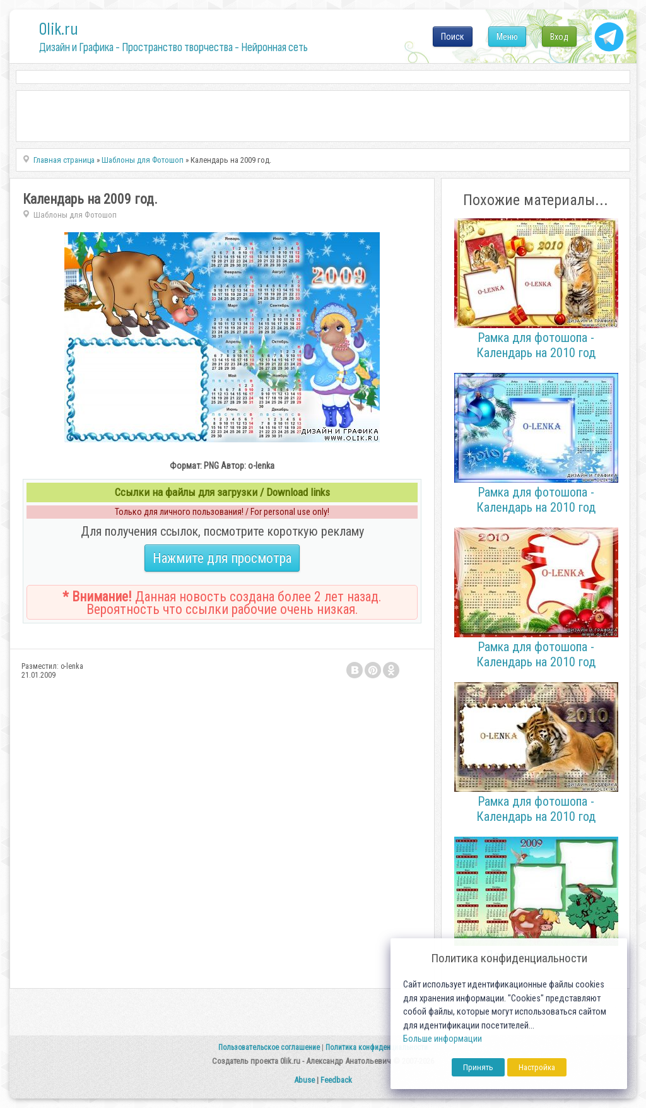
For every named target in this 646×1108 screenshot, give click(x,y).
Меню (507, 37)
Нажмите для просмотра (222, 558)
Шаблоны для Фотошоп (75, 215)
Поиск (452, 37)
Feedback (336, 1080)
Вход (559, 37)
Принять (478, 1067)
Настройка (537, 1067)
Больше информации (442, 1039)
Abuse (304, 1080)
